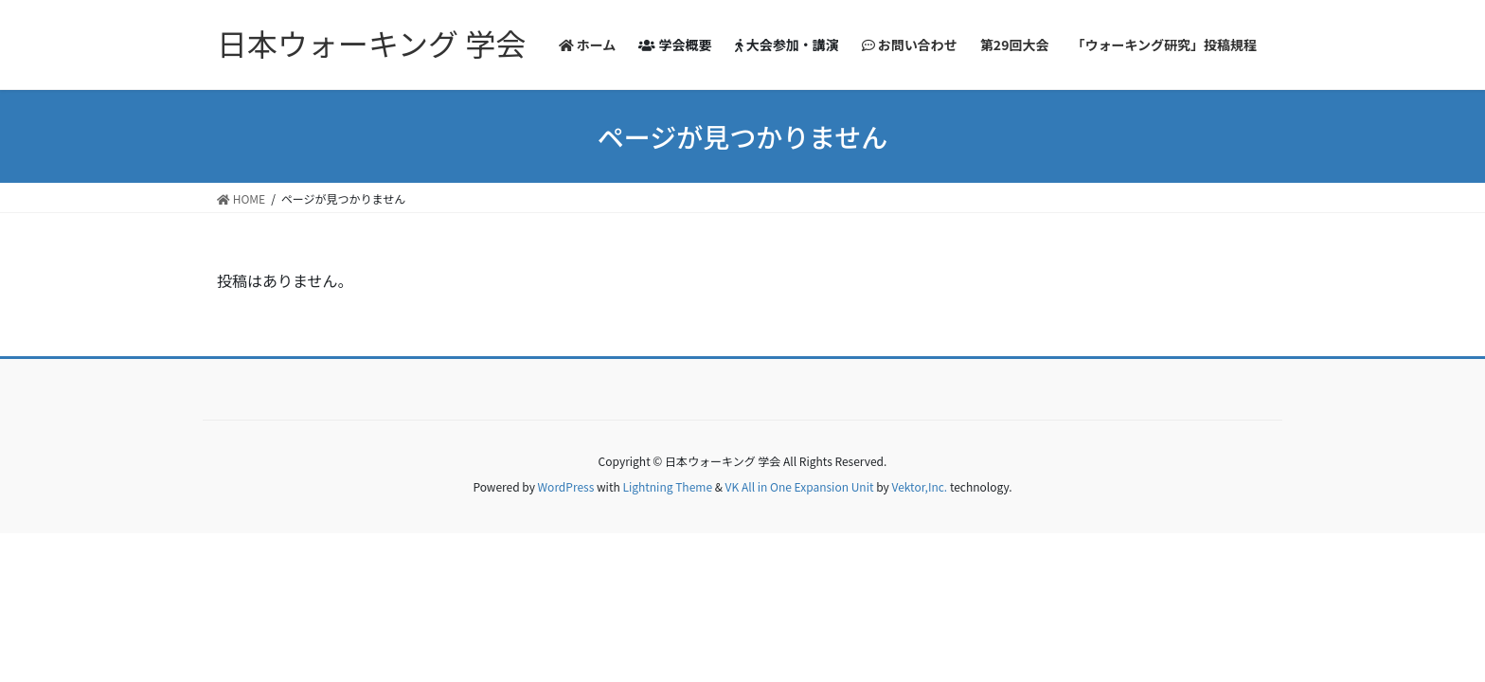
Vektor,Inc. (919, 486)
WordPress (566, 486)
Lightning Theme (667, 486)
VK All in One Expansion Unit (799, 486)
